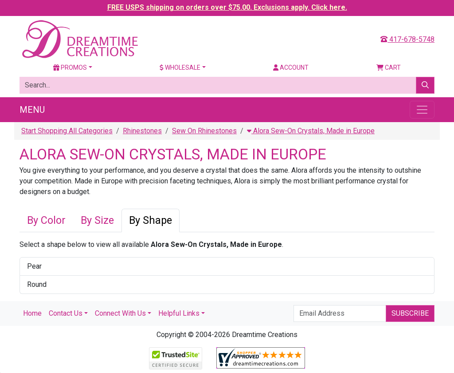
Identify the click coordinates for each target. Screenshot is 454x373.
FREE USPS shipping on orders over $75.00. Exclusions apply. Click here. (227, 7)
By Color (46, 220)
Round (37, 284)
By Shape (150, 220)
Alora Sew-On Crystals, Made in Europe (311, 131)
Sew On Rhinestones (204, 131)
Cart (388, 67)
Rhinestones (142, 131)
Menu (32, 109)
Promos (70, 67)
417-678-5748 (407, 39)
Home (32, 313)
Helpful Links (179, 313)
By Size (97, 220)
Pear (34, 266)
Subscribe (410, 313)
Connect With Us (120, 313)
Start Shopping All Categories (67, 131)
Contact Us (65, 313)
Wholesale (180, 67)
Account (291, 67)
